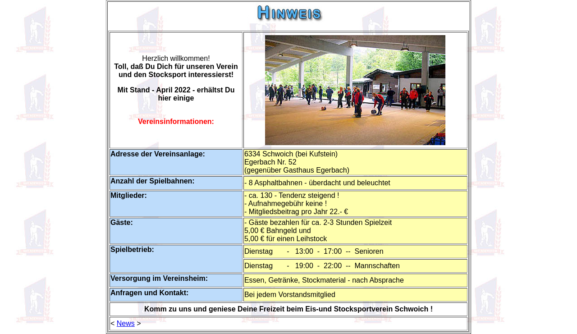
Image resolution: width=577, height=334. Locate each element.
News (126, 323)
